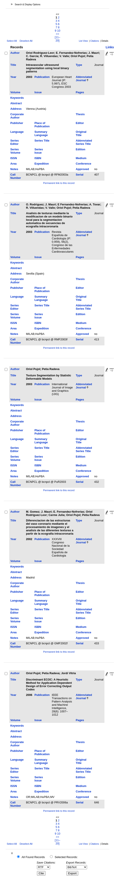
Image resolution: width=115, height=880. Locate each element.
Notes (14, 169)
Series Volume (15, 151)
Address (16, 108)
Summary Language (41, 133)
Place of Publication (42, 124)
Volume (15, 92)
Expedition (42, 163)
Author (15, 52)
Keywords (17, 97)
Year (13, 77)
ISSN (13, 158)
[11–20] (57, 39)
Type (79, 64)
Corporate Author (17, 116)
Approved (82, 169)
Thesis (80, 114)
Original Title (81, 133)
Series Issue (39, 151)
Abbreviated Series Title (84, 142)
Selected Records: (66, 857)
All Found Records (33, 857)
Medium (81, 158)
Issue (38, 92)
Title (13, 64)
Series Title (42, 140)
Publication (42, 77)
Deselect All (26, 41)
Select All (12, 41)
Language (17, 131)
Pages (80, 92)
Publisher (16, 123)
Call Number (15, 176)
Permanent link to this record (58, 183)
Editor (80, 123)
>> (57, 34)
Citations (94, 41)
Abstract (16, 103)
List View (83, 41)
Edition (80, 149)
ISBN (38, 158)
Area (13, 163)
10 (58, 30)
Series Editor (14, 142)
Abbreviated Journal (84, 78)
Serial (79, 174)
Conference (83, 163)
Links (110, 47)
